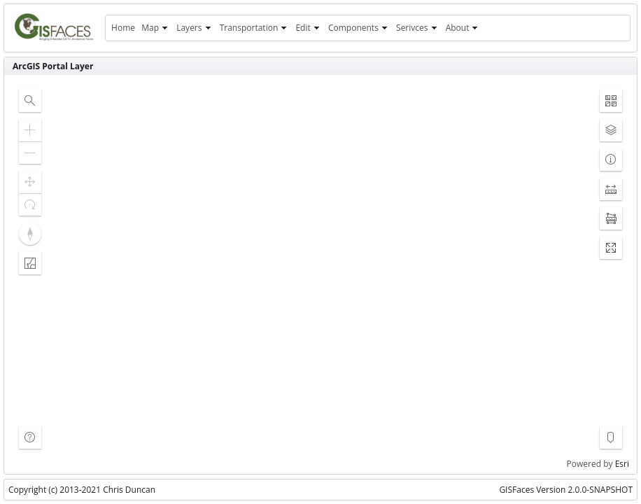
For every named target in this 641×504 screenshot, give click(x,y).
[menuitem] (123, 28)
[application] (320, 274)
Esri (622, 464)
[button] (30, 101)
